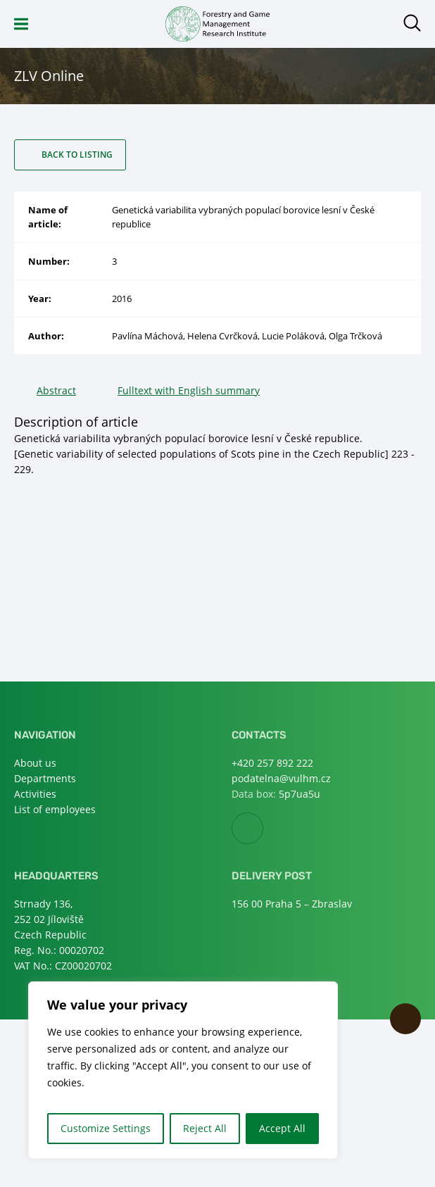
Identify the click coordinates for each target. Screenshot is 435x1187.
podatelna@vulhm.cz (281, 778)
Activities (35, 793)
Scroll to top (405, 1018)
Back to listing (77, 155)
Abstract (56, 390)
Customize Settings (106, 1128)
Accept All (282, 1128)
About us (35, 763)
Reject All (205, 1128)
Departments (45, 778)
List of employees (55, 809)
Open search (412, 23)
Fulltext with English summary (189, 390)
